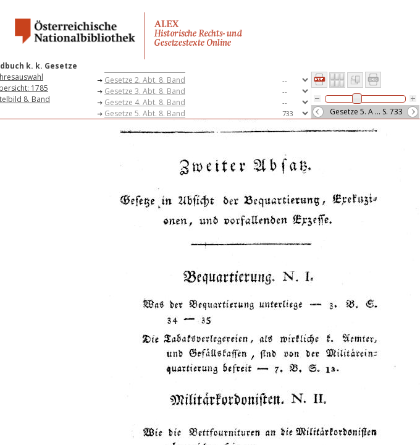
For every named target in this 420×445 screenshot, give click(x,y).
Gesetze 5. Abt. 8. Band (144, 113)
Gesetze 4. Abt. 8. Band (144, 102)
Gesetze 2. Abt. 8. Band (144, 80)
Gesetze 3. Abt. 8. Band (144, 91)
